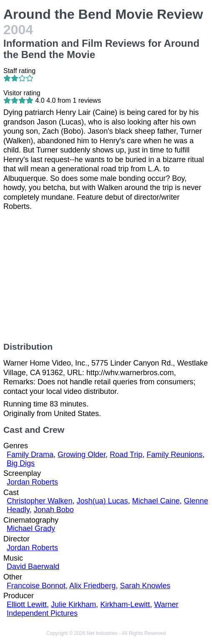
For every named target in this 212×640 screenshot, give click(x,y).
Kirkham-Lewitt (125, 604)
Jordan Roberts (32, 482)
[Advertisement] (106, 276)
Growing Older (82, 454)
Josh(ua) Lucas (102, 501)
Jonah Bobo (54, 509)
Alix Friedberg (92, 586)
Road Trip (126, 454)
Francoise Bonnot (36, 586)
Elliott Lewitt (27, 604)
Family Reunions (174, 454)
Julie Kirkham (73, 604)
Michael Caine (156, 501)
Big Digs (21, 463)
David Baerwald (33, 566)
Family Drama (30, 454)
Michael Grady (31, 528)
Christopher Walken (39, 501)
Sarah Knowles (145, 586)
